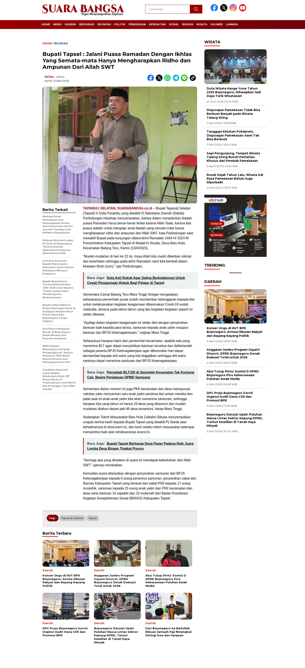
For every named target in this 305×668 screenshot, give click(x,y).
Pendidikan (137, 24)
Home (45, 24)
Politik (119, 24)
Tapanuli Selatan (72, 518)
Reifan (49, 76)
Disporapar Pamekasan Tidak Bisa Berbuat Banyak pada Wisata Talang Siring (233, 113)
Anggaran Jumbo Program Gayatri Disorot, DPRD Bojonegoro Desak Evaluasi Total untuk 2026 (233, 353)
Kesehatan (157, 24)
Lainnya (232, 24)
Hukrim (70, 24)
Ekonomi (104, 24)
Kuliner (217, 24)
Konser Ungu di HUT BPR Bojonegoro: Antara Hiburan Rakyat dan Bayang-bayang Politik (234, 331)
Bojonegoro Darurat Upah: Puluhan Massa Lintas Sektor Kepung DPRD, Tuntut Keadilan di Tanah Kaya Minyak (235, 420)
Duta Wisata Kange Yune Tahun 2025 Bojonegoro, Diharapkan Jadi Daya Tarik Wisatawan (234, 92)
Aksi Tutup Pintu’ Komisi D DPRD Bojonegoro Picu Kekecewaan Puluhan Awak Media (233, 375)
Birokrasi (86, 24)
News (57, 24)
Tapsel (92, 518)
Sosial (174, 24)
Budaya (187, 24)
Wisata (201, 24)
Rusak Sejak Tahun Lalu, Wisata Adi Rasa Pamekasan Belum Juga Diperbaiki (235, 178)
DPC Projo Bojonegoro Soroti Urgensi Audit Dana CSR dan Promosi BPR (230, 396)
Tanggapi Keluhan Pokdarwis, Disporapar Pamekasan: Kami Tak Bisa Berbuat (233, 135)
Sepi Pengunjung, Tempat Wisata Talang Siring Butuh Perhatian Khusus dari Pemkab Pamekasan (233, 157)
